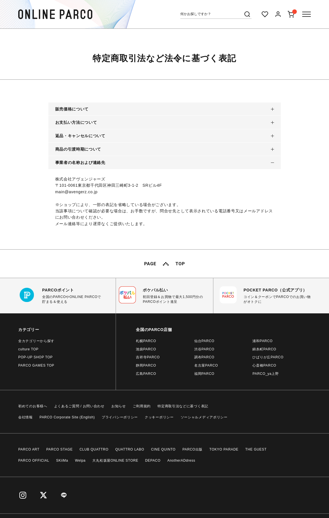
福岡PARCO (204, 374)
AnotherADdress (181, 460)
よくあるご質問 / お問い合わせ (79, 406)
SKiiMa (62, 460)
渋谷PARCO (204, 349)
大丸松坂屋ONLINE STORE (115, 460)
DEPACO (153, 460)
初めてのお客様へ (32, 406)
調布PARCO (204, 357)
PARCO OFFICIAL (33, 460)
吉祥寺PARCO (148, 357)
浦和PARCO (262, 341)
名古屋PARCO (206, 365)
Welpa (80, 460)
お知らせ (118, 406)
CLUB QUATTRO (94, 449)
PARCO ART (29, 449)
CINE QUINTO (163, 449)
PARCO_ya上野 (265, 374)
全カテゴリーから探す (36, 341)
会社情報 (25, 417)
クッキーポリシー (159, 417)
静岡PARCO (146, 365)
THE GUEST (256, 449)
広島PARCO (146, 374)
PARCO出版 (192, 449)
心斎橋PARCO (264, 365)
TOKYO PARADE (223, 449)
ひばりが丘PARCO (267, 357)
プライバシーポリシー (120, 417)
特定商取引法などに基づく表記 (183, 406)
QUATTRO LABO (129, 449)
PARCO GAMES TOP (36, 365)
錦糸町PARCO (264, 349)
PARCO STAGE (59, 449)
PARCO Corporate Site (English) (67, 417)
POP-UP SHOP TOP (35, 357)
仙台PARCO (204, 341)
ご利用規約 (142, 406)
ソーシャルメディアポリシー (204, 417)
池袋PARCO (146, 349)
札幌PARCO (146, 341)
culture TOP (28, 349)
